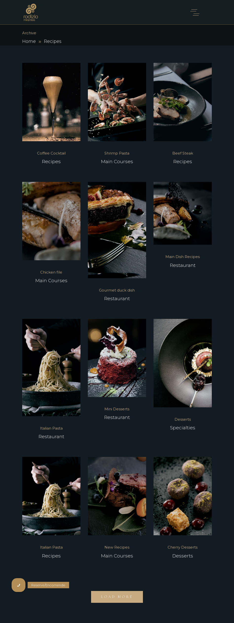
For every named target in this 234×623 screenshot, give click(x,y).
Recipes (51, 161)
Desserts (182, 556)
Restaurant (117, 298)
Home (29, 41)
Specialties (182, 428)
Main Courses (117, 161)
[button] (18, 585)
